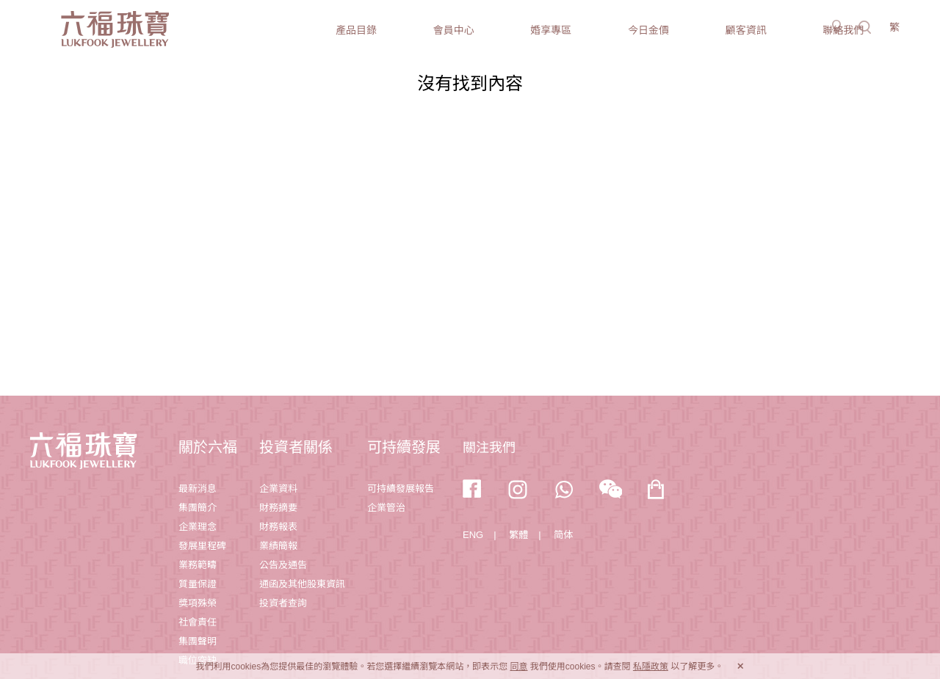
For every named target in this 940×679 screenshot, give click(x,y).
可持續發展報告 (400, 488)
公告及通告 (283, 564)
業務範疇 (197, 564)
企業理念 (197, 526)
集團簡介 (197, 507)
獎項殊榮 (197, 603)
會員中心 (453, 30)
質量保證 (197, 583)
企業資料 (278, 488)
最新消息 (197, 488)
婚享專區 (550, 30)
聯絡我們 (843, 30)
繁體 (518, 534)
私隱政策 (650, 666)
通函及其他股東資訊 (302, 583)
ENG (473, 534)
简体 (563, 534)
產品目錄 (356, 30)
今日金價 (648, 30)
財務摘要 (278, 507)
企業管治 (386, 507)
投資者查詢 (283, 603)
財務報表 (278, 526)
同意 (518, 666)
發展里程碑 (202, 545)
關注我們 (489, 447)
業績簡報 (278, 545)
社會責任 (197, 622)
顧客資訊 (746, 30)
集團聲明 (197, 641)
